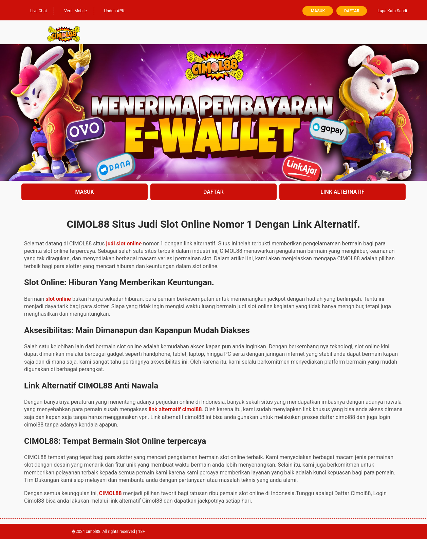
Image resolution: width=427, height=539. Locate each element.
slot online (58, 299)
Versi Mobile (72, 10)
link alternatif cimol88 (175, 409)
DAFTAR (213, 192)
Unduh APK (111, 10)
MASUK (84, 192)
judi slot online (124, 243)
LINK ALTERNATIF (342, 192)
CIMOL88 (110, 493)
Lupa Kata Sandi (392, 10)
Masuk (318, 10)
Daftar (351, 10)
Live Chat (35, 10)
